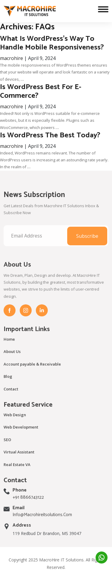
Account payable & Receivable (32, 370)
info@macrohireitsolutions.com (42, 521)
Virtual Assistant (19, 459)
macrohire (11, 58)
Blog (8, 383)
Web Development (21, 434)
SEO (7, 446)
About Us (12, 358)
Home (9, 345)
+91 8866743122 (28, 504)
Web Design (15, 421)
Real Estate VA (17, 471)
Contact (11, 395)
